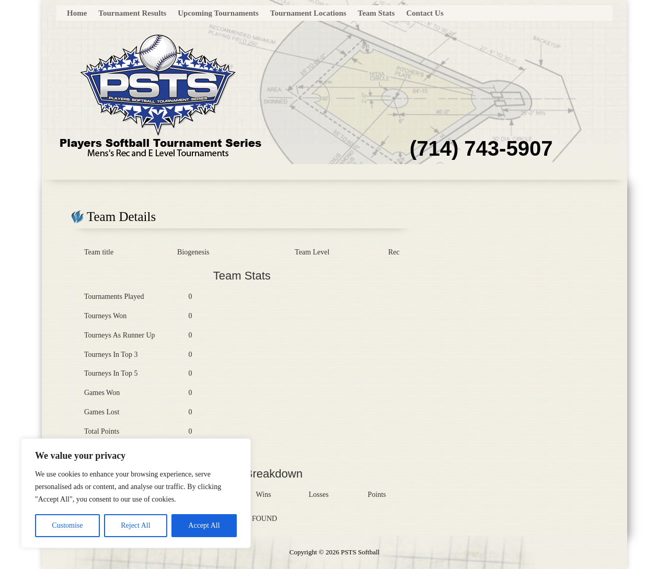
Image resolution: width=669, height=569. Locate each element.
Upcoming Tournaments (218, 13)
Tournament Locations (308, 13)
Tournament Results (132, 13)
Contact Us (424, 13)
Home (77, 13)
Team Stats (376, 13)
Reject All (135, 525)
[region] (136, 493)
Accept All (204, 525)
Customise (67, 525)
